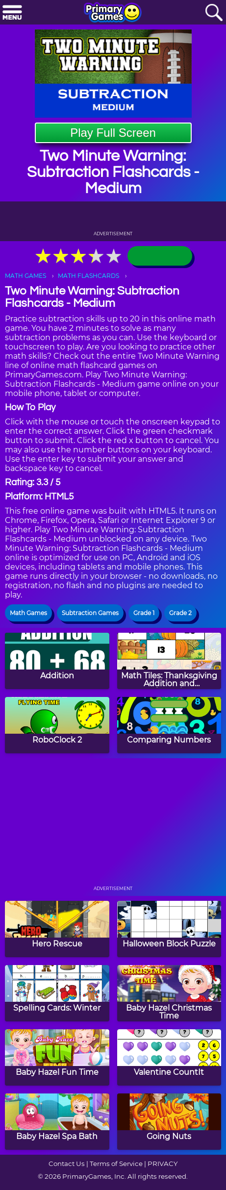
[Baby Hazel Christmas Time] (169, 993)
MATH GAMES (25, 275)
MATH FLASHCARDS (88, 275)
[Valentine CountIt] (169, 1057)
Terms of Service (116, 1163)
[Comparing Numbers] (169, 725)
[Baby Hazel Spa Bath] (57, 1121)
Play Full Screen (113, 132)
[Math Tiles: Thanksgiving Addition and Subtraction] (169, 661)
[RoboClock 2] (57, 725)
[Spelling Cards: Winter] (57, 993)
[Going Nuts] (169, 1121)
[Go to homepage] (113, 13)
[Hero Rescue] (57, 929)
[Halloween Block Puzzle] (169, 929)
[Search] (213, 13)
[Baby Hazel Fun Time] (57, 1057)
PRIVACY (162, 1163)
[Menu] (12, 13)
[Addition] (57, 661)
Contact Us (67, 1163)
